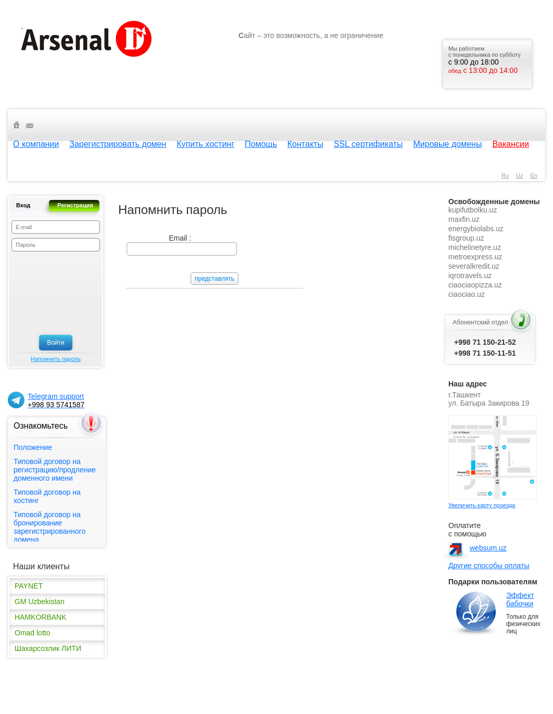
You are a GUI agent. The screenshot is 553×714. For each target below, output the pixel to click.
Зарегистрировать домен (117, 144)
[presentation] (54, 293)
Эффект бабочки (520, 599)
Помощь (261, 144)
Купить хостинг (205, 144)
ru (505, 175)
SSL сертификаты (368, 144)
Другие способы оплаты (488, 565)
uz (519, 175)
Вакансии (510, 144)
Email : (180, 238)
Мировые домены (447, 144)
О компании (36, 144)
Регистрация (75, 205)
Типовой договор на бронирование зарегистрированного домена (49, 527)
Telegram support (56, 400)
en (534, 175)
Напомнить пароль (56, 359)
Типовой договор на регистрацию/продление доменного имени (55, 469)
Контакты (305, 144)
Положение (33, 447)
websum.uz (488, 548)
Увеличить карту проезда (481, 505)
